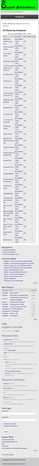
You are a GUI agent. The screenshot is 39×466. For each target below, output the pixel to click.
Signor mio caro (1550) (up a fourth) (20, 265)
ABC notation (7, 388)
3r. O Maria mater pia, (16, 309)
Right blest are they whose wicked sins (9, 141)
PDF (25, 41)
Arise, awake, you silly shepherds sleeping (14, 448)
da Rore (6, 265)
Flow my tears (14, 293)
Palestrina (5, 313)
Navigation (19, 17)
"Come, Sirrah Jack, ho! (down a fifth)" (21, 261)
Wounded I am (7, 240)
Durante (4, 295)
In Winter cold (7, 87)
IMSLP (7, 362)
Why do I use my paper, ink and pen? (8, 226)
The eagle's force (8, 167)
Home (4, 23)
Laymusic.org (7, 339)
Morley (6, 272)
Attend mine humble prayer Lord (7, 41)
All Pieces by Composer (15, 23)
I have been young (8, 61)
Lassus (6, 270)
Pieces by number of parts (11, 254)
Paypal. (17, 331)
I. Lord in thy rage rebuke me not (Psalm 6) (8, 68)
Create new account (10, 424)
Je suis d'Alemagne (17, 280)
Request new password (11, 426)
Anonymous (7, 280)
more (35, 283)
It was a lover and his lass (17, 302)
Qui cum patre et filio (16, 276)
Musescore (7, 397)
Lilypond (6, 383)
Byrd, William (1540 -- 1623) (23, 34)
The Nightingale (8, 193)
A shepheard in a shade (17, 304)
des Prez (5, 298)
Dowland (5, 293)
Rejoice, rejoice (7, 134)
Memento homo (8, 107)
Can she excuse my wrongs (18, 306)
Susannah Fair (7, 160)
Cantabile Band (8, 344)
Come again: (14, 315)
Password (5, 417)
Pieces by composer (9, 252)
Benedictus (12, 278)
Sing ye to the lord (8, 147)
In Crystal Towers (8, 74)
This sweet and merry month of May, (8, 200)
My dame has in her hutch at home (22, 267)
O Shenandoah (14, 311)
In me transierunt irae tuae (17, 274)
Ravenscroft (7, 267)
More (35, 319)
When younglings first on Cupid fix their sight (8, 213)
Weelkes (6, 261)
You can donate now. (8, 439)
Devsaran (22, 464)
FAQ (3, 444)
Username (5, 411)
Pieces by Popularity (9, 250)
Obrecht (6, 276)
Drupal (11, 454)
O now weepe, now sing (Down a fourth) (22, 263)
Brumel (6, 278)
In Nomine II (7, 81)
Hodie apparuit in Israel (16, 270)
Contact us (5, 446)
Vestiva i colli (14, 313)
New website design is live (10, 441)
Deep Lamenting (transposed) (18, 272)
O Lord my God (7, 114)
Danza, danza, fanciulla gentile (19, 295)
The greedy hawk (8, 173)
